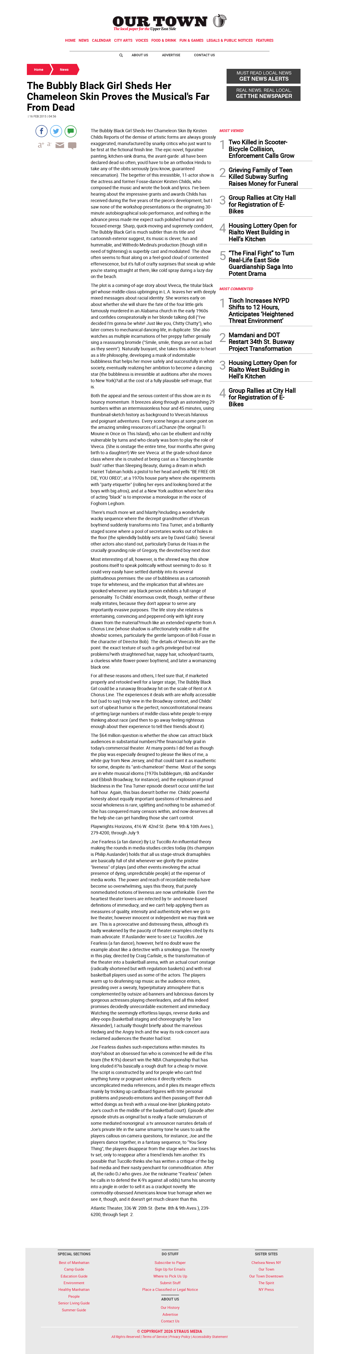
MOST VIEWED (231, 130)
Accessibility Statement (210, 1336)
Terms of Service (154, 1336)
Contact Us (204, 55)
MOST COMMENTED (236, 288)
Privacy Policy (179, 1336)
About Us (140, 55)
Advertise (171, 55)
